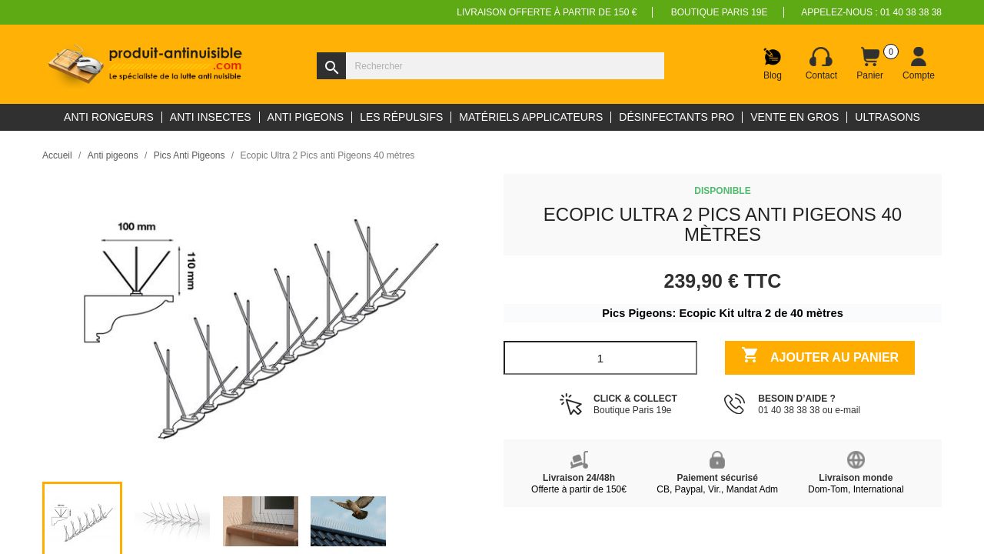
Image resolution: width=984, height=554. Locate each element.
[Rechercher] (490, 65)
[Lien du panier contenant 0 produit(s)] (870, 64)
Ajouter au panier (820, 356)
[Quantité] (600, 358)
